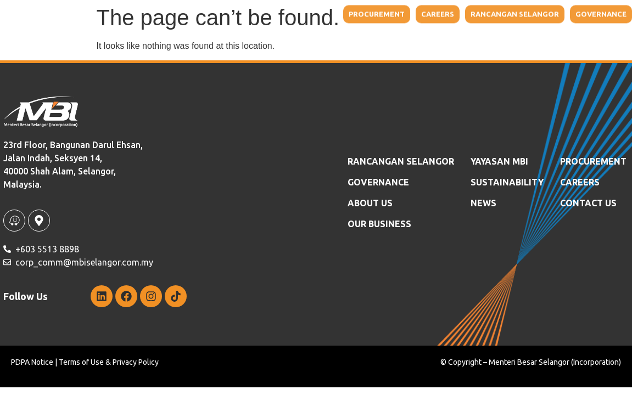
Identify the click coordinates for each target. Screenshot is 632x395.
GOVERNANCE (378, 182)
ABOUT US (370, 203)
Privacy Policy (136, 362)
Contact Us (582, 23)
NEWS (531, 23)
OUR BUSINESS (379, 224)
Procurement (593, 161)
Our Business (313, 23)
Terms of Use (81, 362)
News (483, 203)
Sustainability (466, 23)
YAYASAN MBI (388, 23)
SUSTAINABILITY (507, 182)
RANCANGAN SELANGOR (401, 161)
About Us (237, 23)
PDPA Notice (32, 362)
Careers (580, 182)
